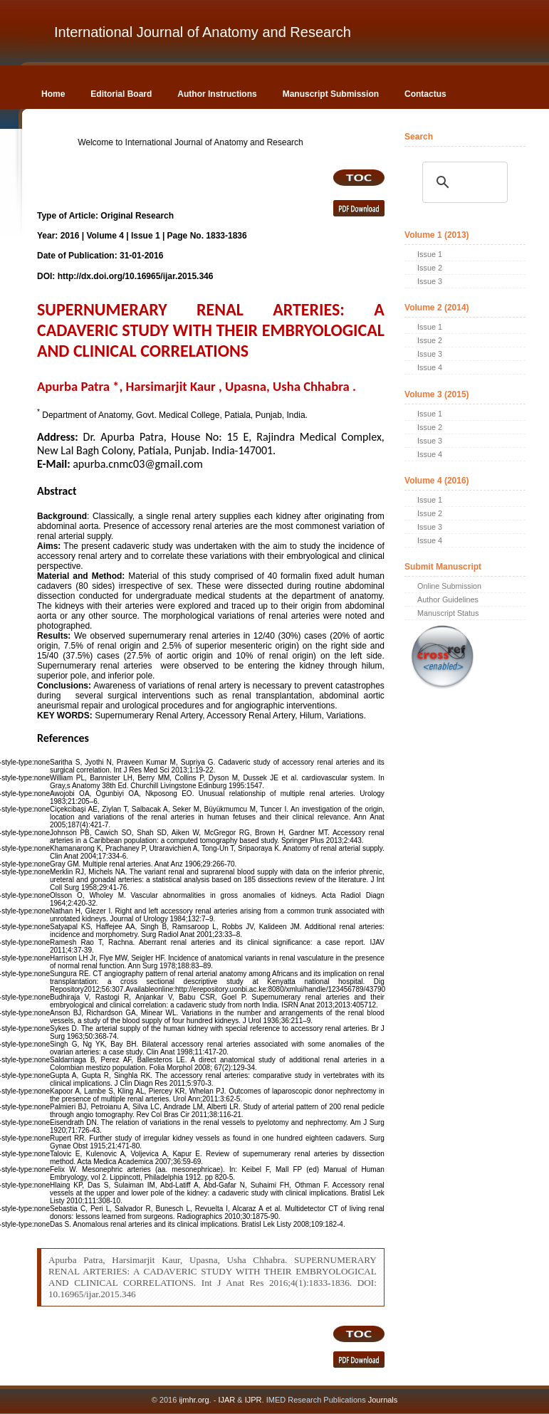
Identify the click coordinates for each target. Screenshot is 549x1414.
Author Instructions (216, 94)
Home (53, 94)
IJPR (253, 1399)
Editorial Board (121, 94)
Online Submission (449, 586)
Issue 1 (429, 254)
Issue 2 (429, 267)
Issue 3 (429, 281)
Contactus (425, 94)
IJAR (226, 1399)
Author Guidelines (448, 599)
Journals (382, 1399)
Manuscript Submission (331, 94)
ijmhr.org (194, 1399)
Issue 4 (429, 367)
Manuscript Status (448, 613)
